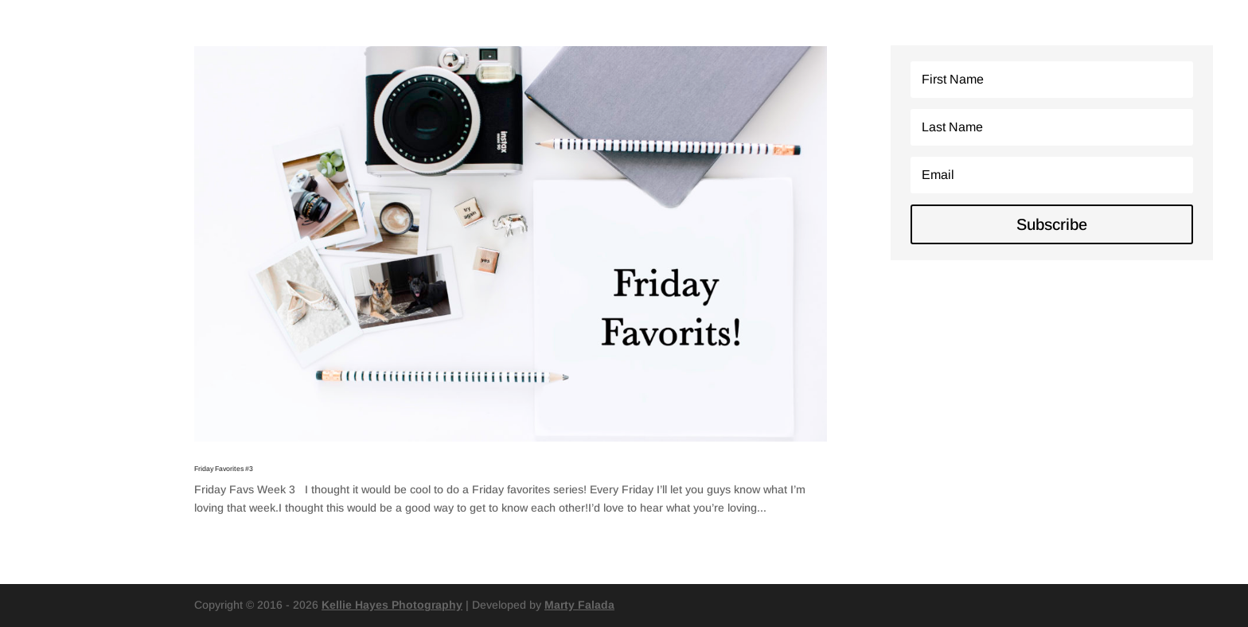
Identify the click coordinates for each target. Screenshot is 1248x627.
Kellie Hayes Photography (392, 604)
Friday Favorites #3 (223, 469)
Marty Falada (579, 604)
